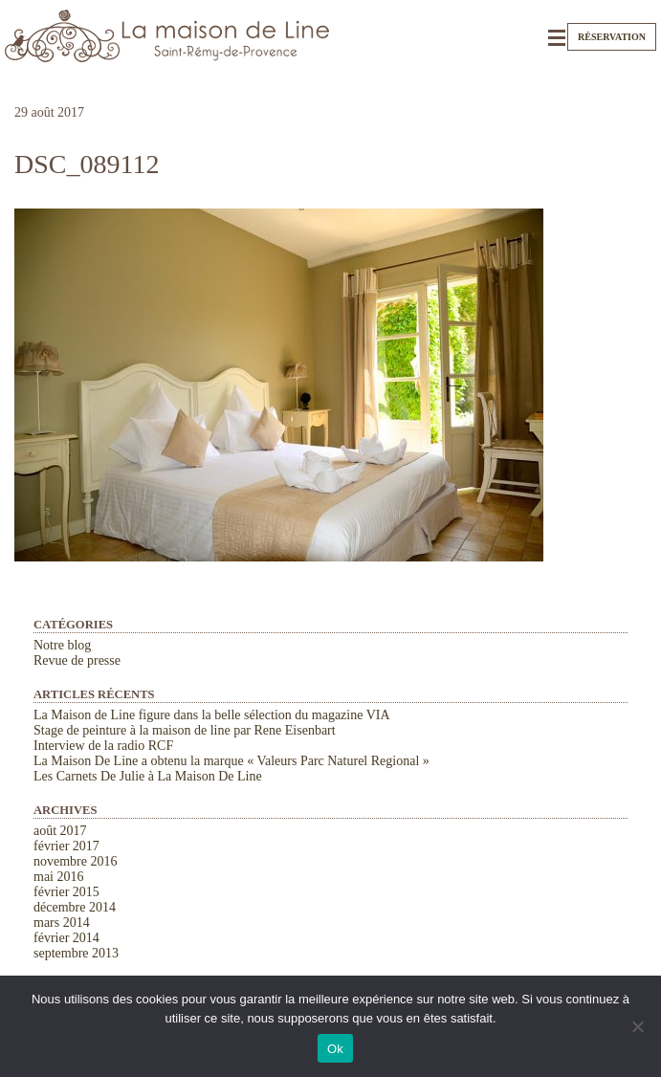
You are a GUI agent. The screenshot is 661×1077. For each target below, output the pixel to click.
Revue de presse (77, 660)
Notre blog (62, 645)
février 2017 (66, 846)
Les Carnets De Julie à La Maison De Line (147, 776)
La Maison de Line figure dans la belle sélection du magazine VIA (211, 715)
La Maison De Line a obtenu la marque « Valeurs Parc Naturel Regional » (231, 761)
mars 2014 (61, 922)
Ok (335, 1049)
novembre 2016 (75, 861)
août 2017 (60, 831)
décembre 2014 (74, 907)
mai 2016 (58, 876)
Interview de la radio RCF (103, 745)
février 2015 (66, 892)
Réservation (612, 37)
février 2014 (66, 938)
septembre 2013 (76, 953)
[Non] (637, 1026)
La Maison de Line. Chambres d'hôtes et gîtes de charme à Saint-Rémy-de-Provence (167, 36)
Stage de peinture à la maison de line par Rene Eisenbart (184, 730)
